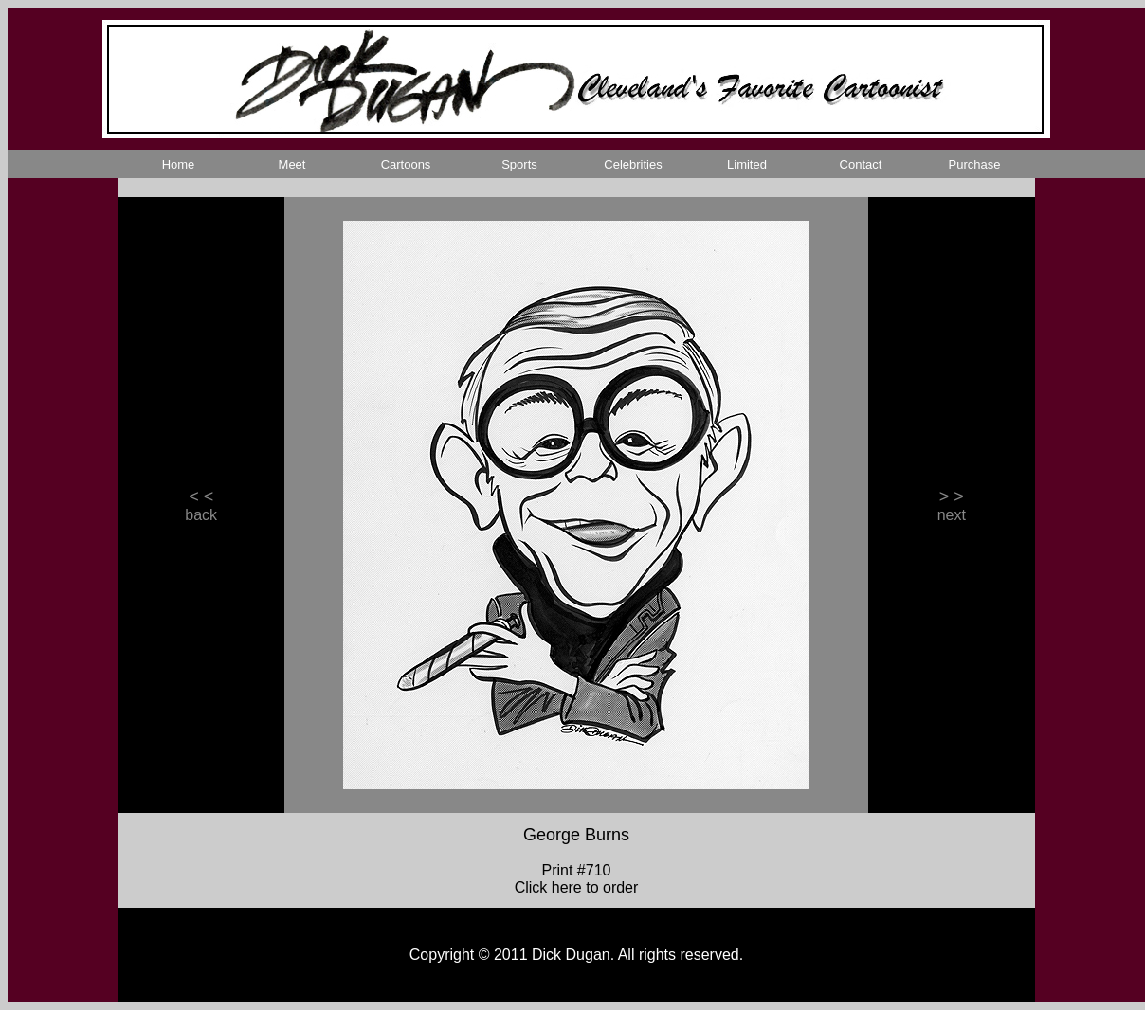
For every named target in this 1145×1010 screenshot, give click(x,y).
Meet (292, 164)
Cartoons (406, 164)
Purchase (975, 164)
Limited (747, 164)
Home (178, 164)
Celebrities (633, 164)
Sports (519, 164)
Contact (861, 164)
